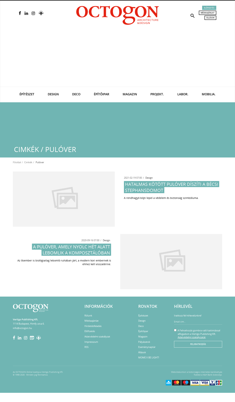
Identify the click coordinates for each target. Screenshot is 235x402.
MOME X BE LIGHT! (148, 357)
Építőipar (101, 94)
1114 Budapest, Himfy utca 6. (28, 323)
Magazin (130, 94)
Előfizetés (209, 7)
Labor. (182, 94)
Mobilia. (209, 94)
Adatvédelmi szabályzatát (192, 337)
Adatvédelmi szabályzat (97, 336)
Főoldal (17, 162)
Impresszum (91, 341)
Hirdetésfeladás (93, 326)
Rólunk (88, 315)
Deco (76, 94)
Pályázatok (144, 341)
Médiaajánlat (207, 12)
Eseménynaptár (147, 347)
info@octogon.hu (22, 328)
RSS (86, 347)
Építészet (26, 94)
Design (53, 94)
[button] (192, 15)
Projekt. (157, 94)
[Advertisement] (117, 59)
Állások (210, 17)
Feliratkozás (198, 344)
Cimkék (28, 162)
